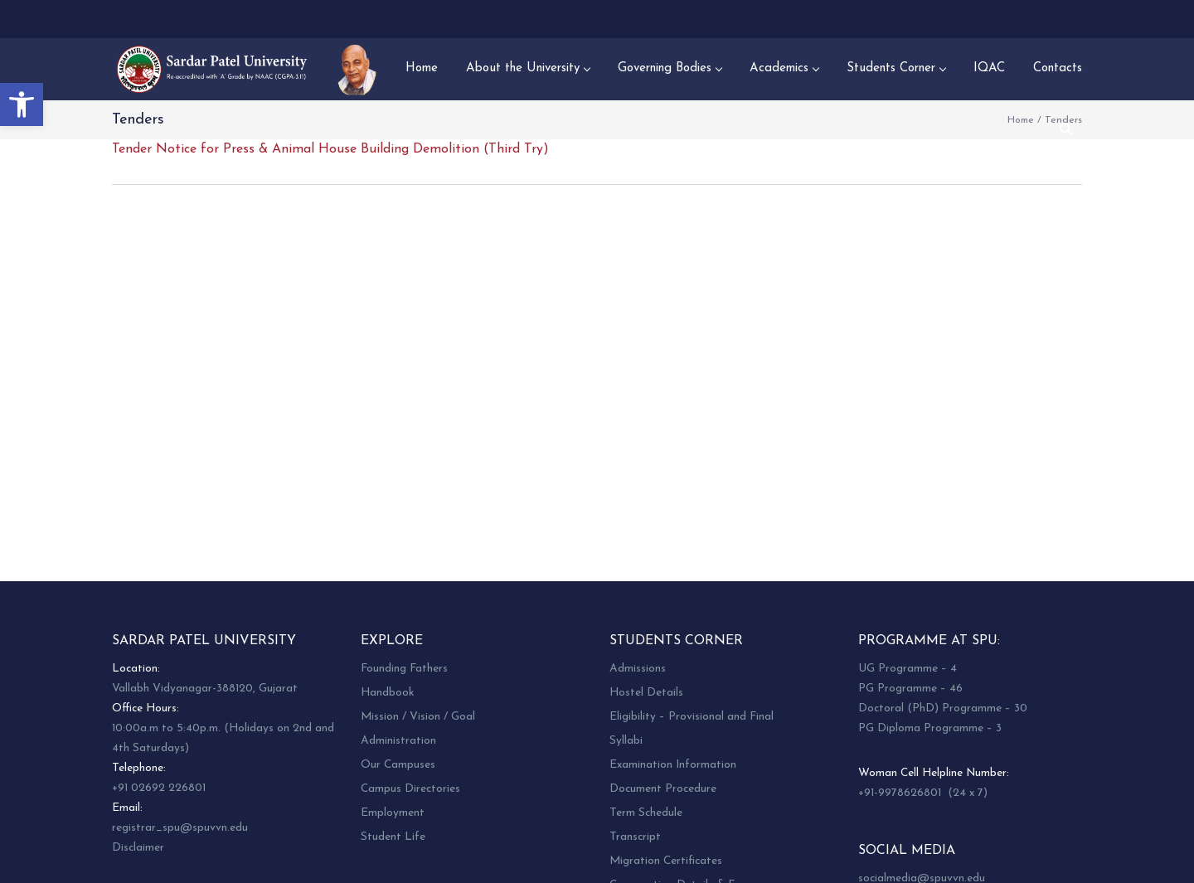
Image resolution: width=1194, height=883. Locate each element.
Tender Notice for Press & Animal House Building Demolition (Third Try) (330, 149)
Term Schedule (645, 813)
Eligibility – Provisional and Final (691, 716)
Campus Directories (410, 789)
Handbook (387, 692)
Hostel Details (646, 692)
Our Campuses (398, 764)
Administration (398, 740)
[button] (21, 104)
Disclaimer (138, 847)
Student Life (393, 837)
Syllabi (626, 740)
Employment (393, 813)
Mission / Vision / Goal (418, 716)
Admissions (637, 668)
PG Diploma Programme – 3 (930, 728)
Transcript (635, 837)
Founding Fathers (404, 668)
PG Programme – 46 (910, 688)
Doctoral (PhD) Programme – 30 (942, 708)
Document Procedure (662, 789)
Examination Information (672, 764)
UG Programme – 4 (907, 668)
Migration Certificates (665, 861)
